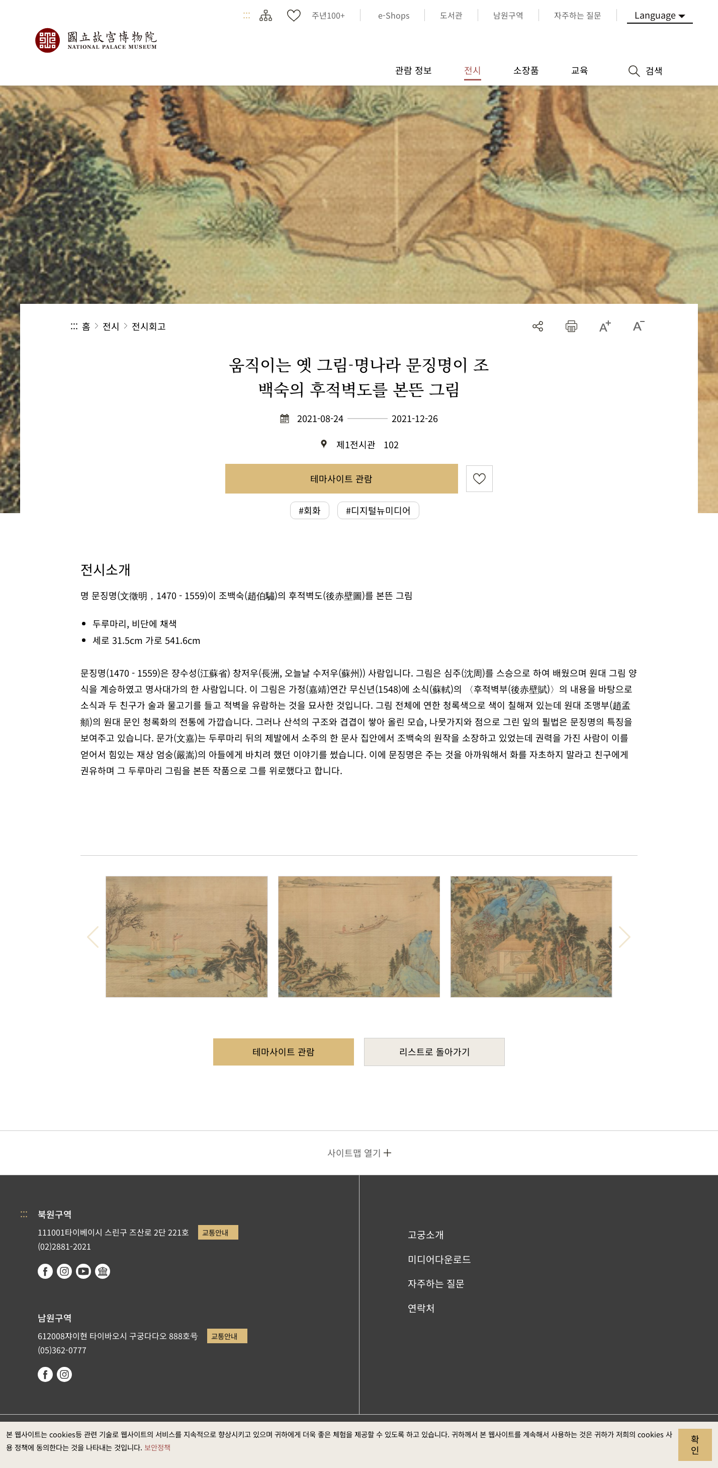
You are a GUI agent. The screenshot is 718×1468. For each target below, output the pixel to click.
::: (246, 15)
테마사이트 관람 (341, 478)
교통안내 (215, 1232)
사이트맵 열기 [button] (354, 1152)
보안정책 (157, 1447)
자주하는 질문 (436, 1283)
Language (655, 14)
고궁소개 (426, 1235)
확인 (695, 1444)
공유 (538, 326)
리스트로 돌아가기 (434, 1051)
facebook (45, 1271)
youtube (83, 1271)
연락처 (421, 1308)
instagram (64, 1271)
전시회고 (149, 326)
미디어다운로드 (439, 1259)
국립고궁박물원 (95, 40)
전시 (111, 326)
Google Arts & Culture (102, 1271)
